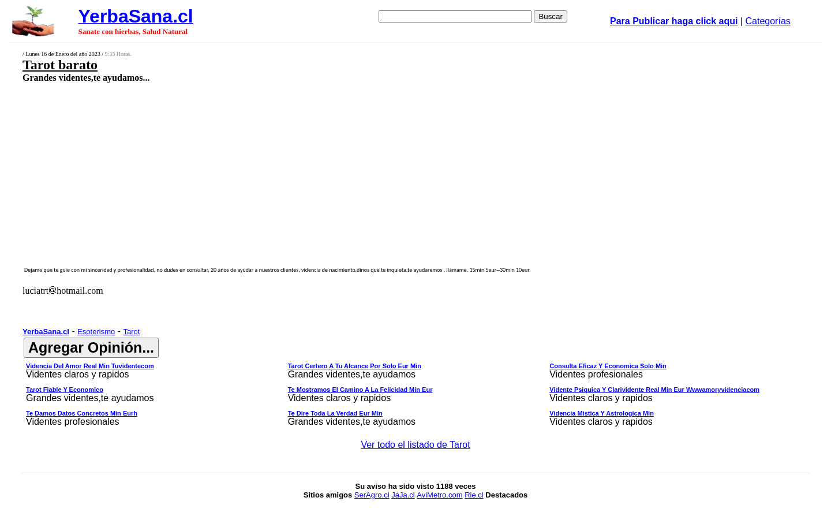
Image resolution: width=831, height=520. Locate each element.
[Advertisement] (333, 165)
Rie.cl (474, 495)
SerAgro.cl (372, 495)
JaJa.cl (402, 495)
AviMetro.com (439, 495)
